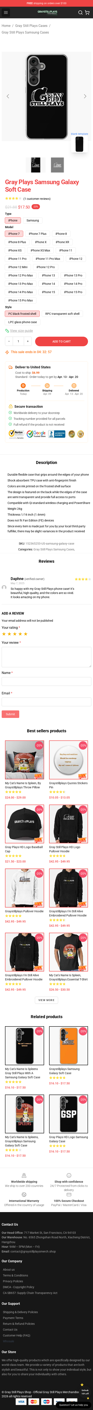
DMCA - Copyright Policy (18, 1287)
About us (9, 1269)
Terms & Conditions (15, 1275)
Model (9, 227)
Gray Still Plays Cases (31, 26)
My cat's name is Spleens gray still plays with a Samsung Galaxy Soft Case (22, 1073)
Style (8, 307)
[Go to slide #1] (36, 165)
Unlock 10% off (85, 1392)
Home (6, 26)
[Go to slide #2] (57, 165)
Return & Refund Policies (19, 1323)
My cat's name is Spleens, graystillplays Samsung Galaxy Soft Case (21, 1141)
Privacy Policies (13, 1281)
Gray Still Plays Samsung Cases (25, 32)
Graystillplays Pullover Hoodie (24, 911)
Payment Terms (13, 1318)
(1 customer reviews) (37, 198)
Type (8, 213)
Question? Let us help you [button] (73, 1405)
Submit (10, 714)
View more (46, 1000)
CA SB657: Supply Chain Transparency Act (30, 1293)
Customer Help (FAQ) (16, 1335)
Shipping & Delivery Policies (20, 1312)
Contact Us (10, 1329)
